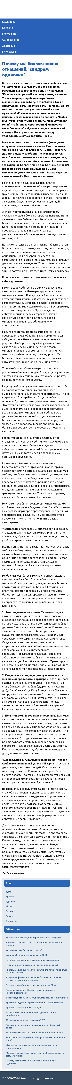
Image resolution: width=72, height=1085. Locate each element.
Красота (7, 27)
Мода (9, 906)
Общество (11, 921)
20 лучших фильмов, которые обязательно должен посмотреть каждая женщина (33, 978)
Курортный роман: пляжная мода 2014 (26, 955)
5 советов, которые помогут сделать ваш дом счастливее (37, 997)
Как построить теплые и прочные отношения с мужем (34, 1032)
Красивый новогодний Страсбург (23, 1007)
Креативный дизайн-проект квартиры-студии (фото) (34, 1002)
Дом (8, 891)
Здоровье (8, 45)
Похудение (9, 33)
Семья (9, 916)
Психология (9, 51)
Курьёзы (10, 901)
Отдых (9, 911)
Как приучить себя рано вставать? (24, 950)
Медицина (8, 21)
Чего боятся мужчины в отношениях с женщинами (33, 960)
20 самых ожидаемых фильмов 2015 (25, 1020)
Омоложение (10, 39)
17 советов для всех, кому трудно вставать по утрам (34, 937)
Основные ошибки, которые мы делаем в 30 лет (32, 985)
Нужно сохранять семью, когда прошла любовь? (32, 964)
